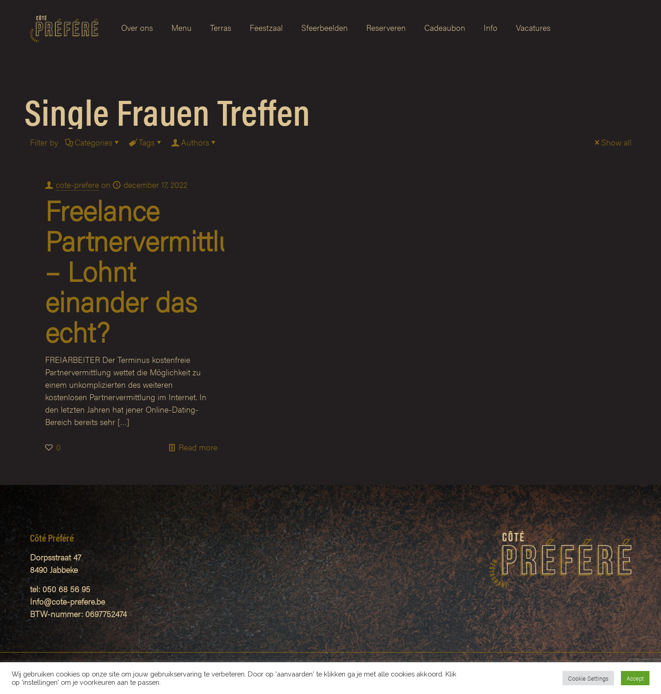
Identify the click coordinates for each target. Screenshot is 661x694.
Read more (198, 447)
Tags (146, 142)
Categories (93, 142)
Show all (612, 142)
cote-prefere (77, 184)
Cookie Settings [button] (588, 678)
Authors (194, 142)
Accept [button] (635, 678)
